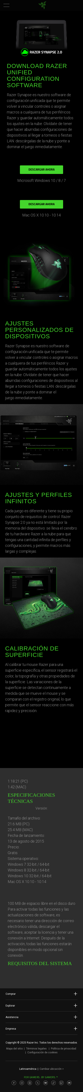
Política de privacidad (63, 1048)
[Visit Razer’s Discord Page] (69, 1082)
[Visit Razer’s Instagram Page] (21, 1082)
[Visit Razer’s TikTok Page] (53, 1082)
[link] (42, 5)
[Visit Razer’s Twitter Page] (37, 1082)
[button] (6, 5)
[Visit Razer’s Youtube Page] (45, 1082)
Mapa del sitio (14, 1048)
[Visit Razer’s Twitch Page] (61, 1082)
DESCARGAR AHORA (41, 169)
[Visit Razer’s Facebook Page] (14, 1082)
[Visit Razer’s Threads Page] (29, 1082)
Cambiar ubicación (52, 1068)
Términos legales (36, 1048)
